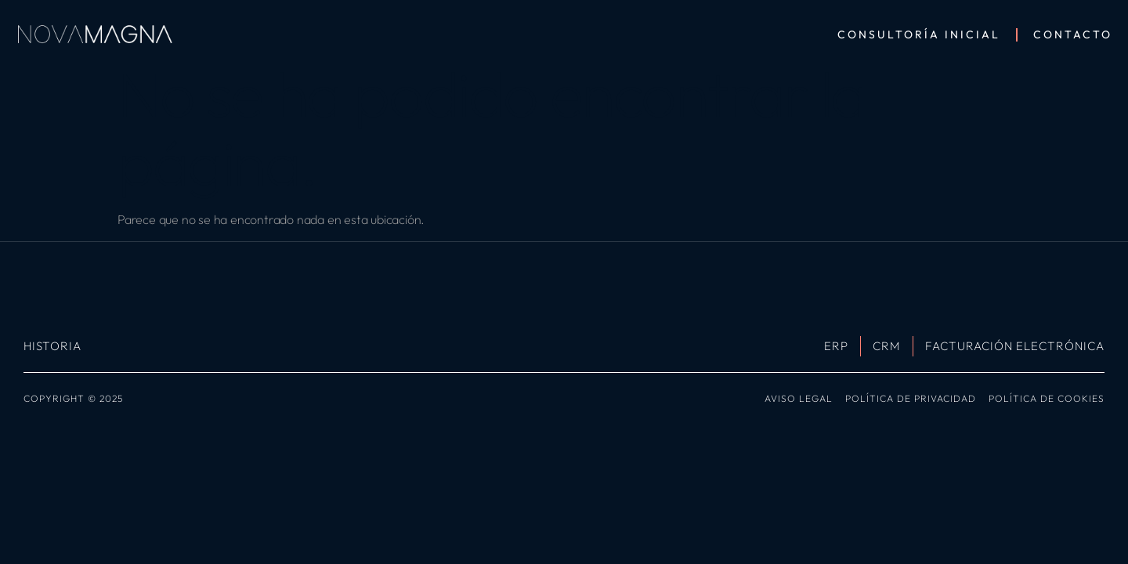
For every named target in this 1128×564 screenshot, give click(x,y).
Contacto (1072, 34)
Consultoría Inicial (918, 34)
